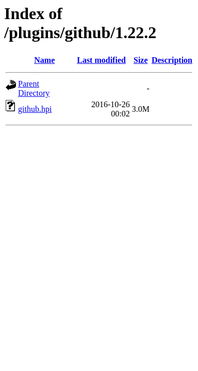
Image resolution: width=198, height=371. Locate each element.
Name (44, 60)
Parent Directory (34, 88)
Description (172, 60)
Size (141, 60)
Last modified (101, 60)
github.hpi (35, 109)
